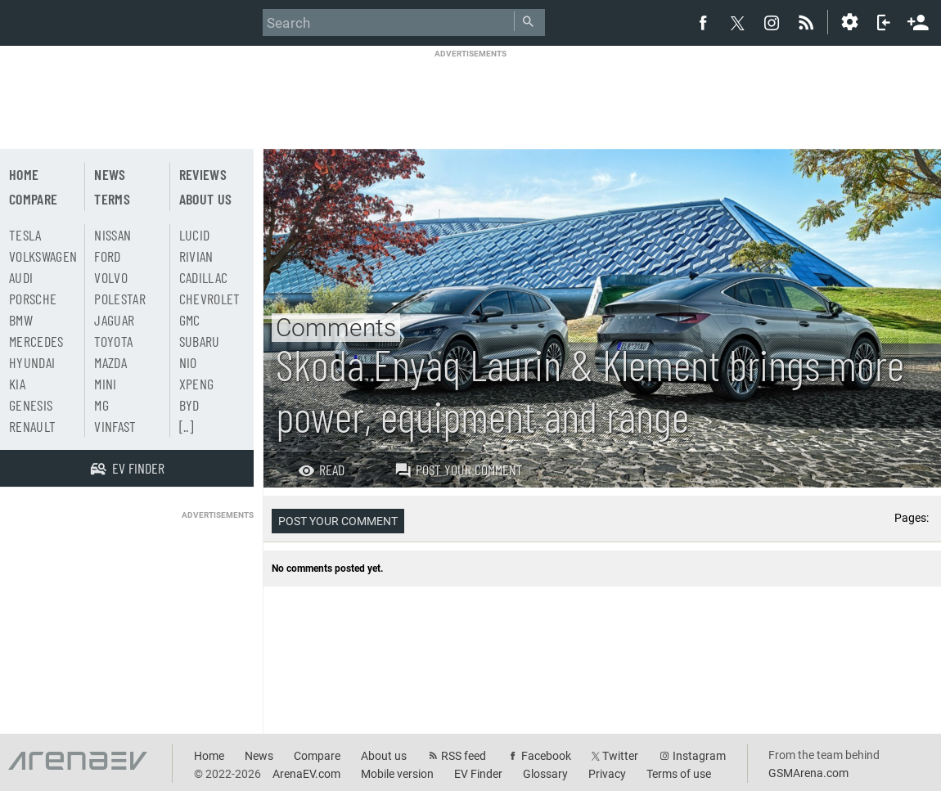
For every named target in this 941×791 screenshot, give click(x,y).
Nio (188, 362)
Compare (33, 199)
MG (101, 405)
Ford (107, 256)
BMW (21, 320)
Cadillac (203, 277)
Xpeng (196, 384)
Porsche (32, 299)
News (109, 174)
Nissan (112, 235)
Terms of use (678, 773)
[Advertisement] (470, 96)
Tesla (25, 235)
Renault (32, 426)
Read (321, 470)
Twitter (620, 755)
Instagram (699, 755)
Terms (112, 199)
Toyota (113, 341)
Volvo (111, 277)
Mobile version (397, 773)
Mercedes (36, 341)
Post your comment (458, 470)
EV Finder (478, 773)
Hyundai (32, 362)
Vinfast (115, 426)
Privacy (607, 773)
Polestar (120, 299)
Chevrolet (210, 299)
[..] (186, 426)
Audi (21, 277)
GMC (189, 320)
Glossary (545, 773)
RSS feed (463, 755)
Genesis (30, 405)
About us (205, 199)
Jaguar (114, 320)
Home (23, 174)
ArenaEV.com (306, 773)
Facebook (546, 755)
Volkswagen (43, 256)
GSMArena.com (808, 773)
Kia (17, 384)
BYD (189, 405)
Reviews (203, 174)
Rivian (196, 256)
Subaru (199, 341)
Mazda (110, 362)
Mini (105, 384)
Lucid (194, 235)
